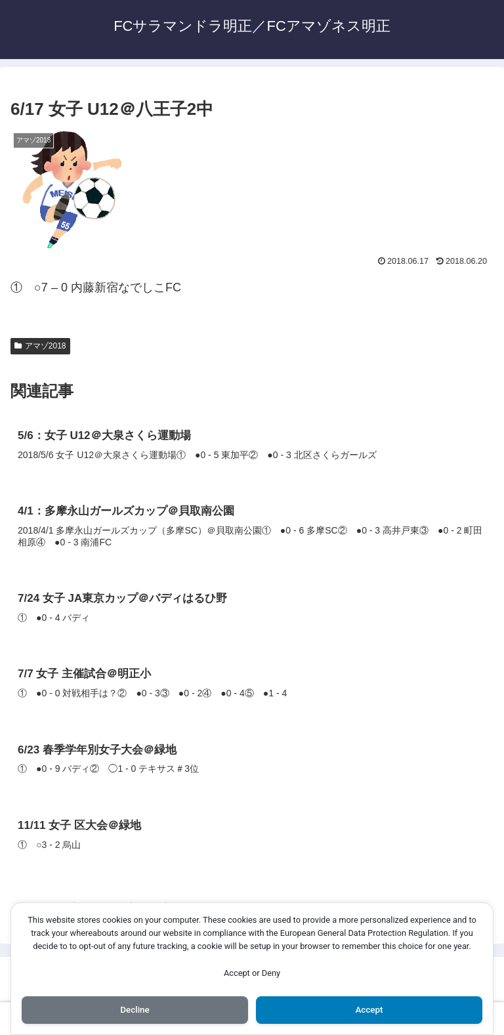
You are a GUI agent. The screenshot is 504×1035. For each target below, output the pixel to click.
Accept (369, 1009)
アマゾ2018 (40, 345)
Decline (134, 1009)
